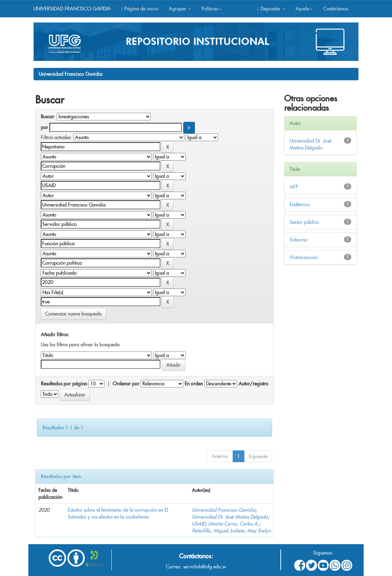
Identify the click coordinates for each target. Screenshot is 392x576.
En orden (194, 384)
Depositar (271, 9)
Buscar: (48, 116)
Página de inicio (139, 9)
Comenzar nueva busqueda (73, 314)
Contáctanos (335, 9)
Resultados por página (64, 384)
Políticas (212, 9)
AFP (294, 187)
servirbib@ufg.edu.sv (204, 567)
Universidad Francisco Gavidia (70, 74)
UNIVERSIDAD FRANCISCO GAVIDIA (72, 9)
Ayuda (304, 9)
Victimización (304, 257)
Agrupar (180, 9)
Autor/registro (253, 384)
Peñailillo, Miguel (209, 531)
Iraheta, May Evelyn (250, 531)
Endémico (300, 204)
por (44, 127)
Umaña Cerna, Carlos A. (233, 524)
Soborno (299, 240)
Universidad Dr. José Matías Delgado (230, 517)
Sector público (304, 222)
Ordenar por (126, 384)
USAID (198, 524)
